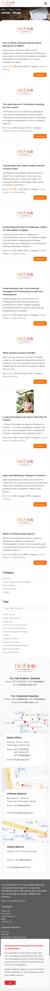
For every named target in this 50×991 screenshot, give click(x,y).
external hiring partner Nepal (15, 631)
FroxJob (8, 66)
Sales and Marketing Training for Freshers (24, 475)
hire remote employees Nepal (16, 645)
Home (3, 9)
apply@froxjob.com (28, 684)
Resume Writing (10, 376)
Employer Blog (9, 585)
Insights (6, 592)
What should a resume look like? (19, 353)
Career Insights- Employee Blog (17, 131)
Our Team (6, 913)
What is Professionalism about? (19, 534)
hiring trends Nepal (11, 652)
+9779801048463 (22, 805)
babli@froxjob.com (21, 867)
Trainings (7, 499)
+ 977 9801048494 (22, 860)
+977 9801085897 (36, 681)
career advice (9, 614)
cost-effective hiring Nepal (14, 628)
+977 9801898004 (19, 699)
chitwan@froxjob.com (23, 813)
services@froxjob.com (28, 702)
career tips (7, 621)
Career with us (8, 916)
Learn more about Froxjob (13, 901)
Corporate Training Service (13, 937)
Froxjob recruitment (11, 638)
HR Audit (5, 934)
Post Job (5, 931)
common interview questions (15, 625)
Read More (40, 74)
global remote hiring (11, 642)
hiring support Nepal (11, 649)
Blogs (11, 9)
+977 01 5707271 (19, 681)
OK (10, 982)
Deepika (9, 437)
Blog (3, 919)
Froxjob (6, 635)
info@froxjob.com (21, 759)
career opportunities (12, 618)
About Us (5, 911)
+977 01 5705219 (21, 749)
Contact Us (6, 921)
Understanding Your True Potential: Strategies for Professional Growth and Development (23, 291)
